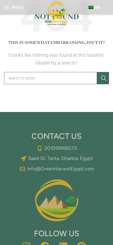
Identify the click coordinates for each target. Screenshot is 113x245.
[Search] (56, 78)
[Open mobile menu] (13, 7)
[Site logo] (56, 12)
